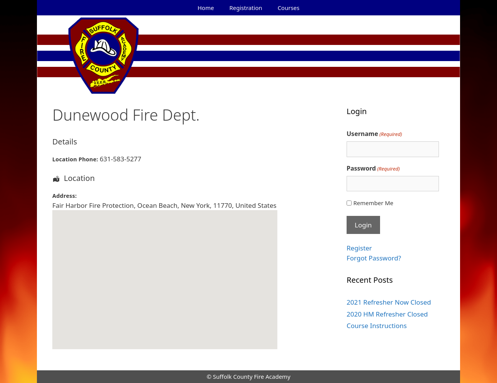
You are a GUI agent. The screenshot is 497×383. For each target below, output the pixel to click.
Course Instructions (377, 325)
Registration (245, 8)
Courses (289, 8)
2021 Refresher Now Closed (389, 302)
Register (359, 248)
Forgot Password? (374, 258)
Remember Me (373, 203)
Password (373, 168)
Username (374, 133)
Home (206, 8)
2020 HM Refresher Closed (387, 314)
